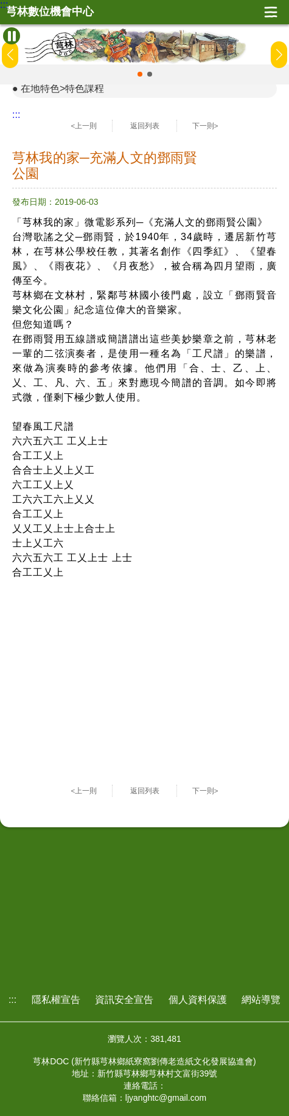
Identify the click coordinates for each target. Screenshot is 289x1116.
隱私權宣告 (56, 999)
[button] (140, 74)
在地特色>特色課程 (62, 88)
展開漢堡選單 (270, 12)
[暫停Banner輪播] (11, 35)
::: (4, 5)
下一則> (205, 125)
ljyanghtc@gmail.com (165, 1098)
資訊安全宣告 (124, 999)
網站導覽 (261, 999)
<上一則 (84, 125)
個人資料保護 (198, 999)
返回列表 (144, 125)
